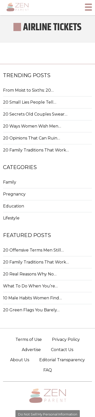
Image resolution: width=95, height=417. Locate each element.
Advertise (31, 349)
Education (13, 206)
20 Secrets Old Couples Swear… (35, 114)
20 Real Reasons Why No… (29, 274)
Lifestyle (11, 218)
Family (9, 182)
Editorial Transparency (62, 359)
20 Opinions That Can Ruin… (31, 138)
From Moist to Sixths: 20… (28, 90)
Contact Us (62, 349)
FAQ (47, 370)
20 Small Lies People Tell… (29, 102)
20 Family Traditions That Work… (36, 150)
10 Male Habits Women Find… (32, 298)
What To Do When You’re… (30, 286)
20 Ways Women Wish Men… (32, 126)
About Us (19, 359)
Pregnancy (14, 194)
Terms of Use (28, 339)
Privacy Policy (66, 339)
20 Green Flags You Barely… (31, 310)
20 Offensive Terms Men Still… (33, 250)
